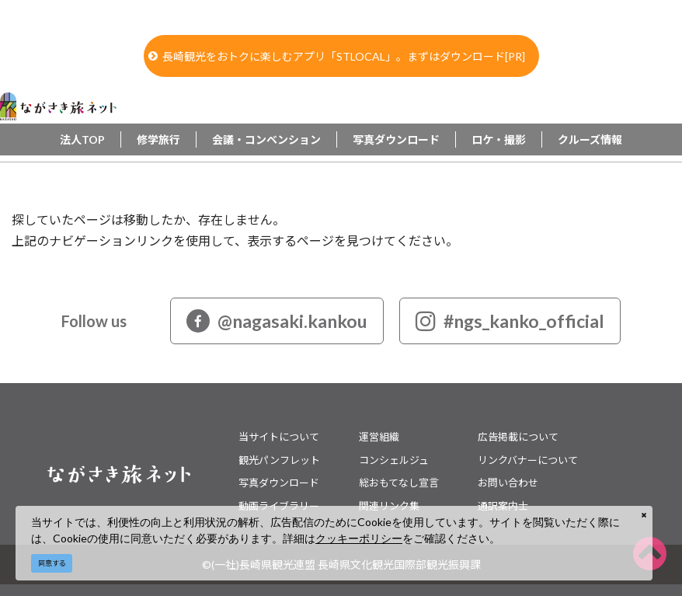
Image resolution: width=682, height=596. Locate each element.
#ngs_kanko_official (510, 321)
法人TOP (82, 139)
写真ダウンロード (396, 139)
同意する (52, 563)
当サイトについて (278, 436)
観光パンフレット (279, 460)
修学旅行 (158, 139)
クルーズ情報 (590, 139)
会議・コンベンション (266, 139)
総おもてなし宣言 (399, 482)
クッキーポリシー (358, 538)
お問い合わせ (508, 482)
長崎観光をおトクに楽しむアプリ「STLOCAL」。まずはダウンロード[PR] (336, 56)
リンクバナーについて (528, 460)
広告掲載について (518, 436)
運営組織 (379, 436)
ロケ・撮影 (498, 139)
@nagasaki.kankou (276, 321)
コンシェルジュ (394, 460)
